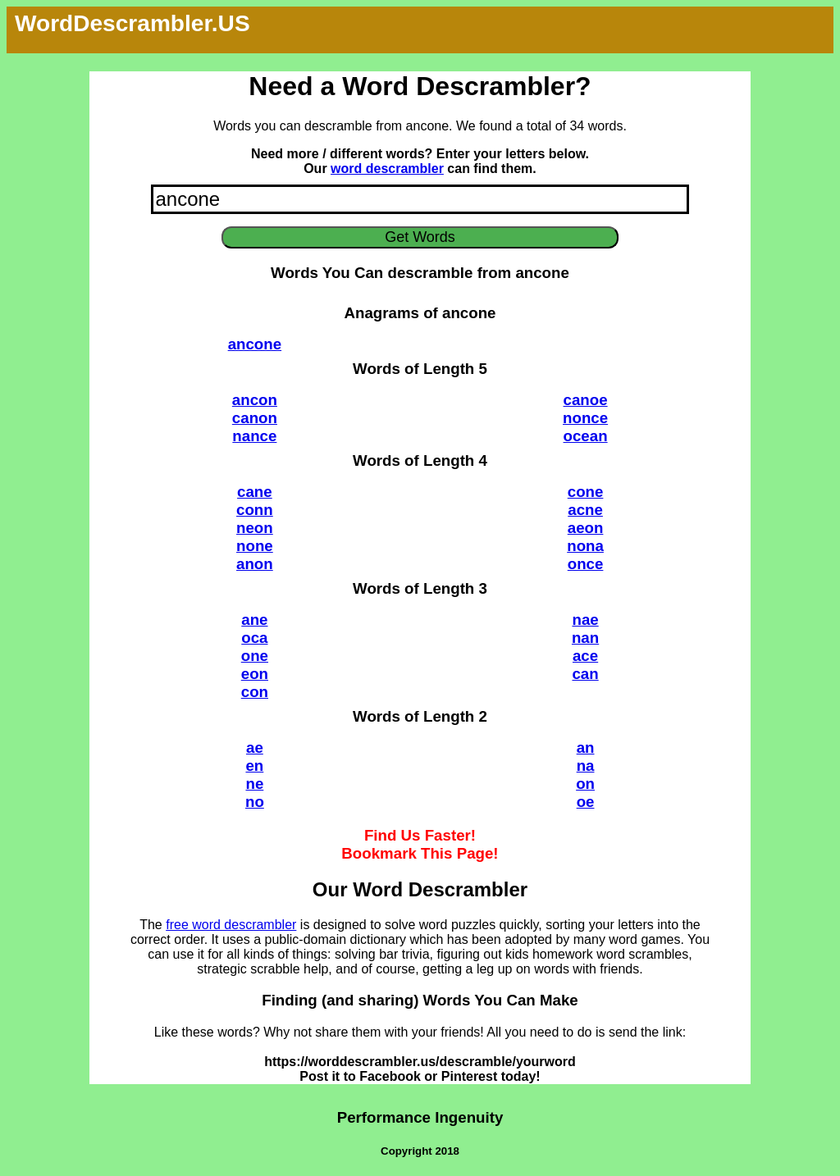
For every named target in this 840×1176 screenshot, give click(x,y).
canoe (586, 399)
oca (254, 637)
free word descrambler (231, 925)
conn (254, 509)
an (586, 747)
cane (254, 491)
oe (586, 801)
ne (254, 783)
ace (585, 655)
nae (585, 619)
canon (254, 417)
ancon (254, 399)
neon (254, 527)
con (254, 691)
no (254, 801)
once (586, 563)
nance (254, 435)
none (254, 545)
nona (585, 545)
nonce (585, 417)
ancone (254, 344)
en (254, 765)
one (254, 655)
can (585, 673)
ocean (586, 435)
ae (254, 747)
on (585, 783)
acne (585, 509)
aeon (586, 527)
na (586, 765)
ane (254, 619)
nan (585, 637)
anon (254, 563)
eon (254, 673)
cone (586, 491)
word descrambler (387, 168)
